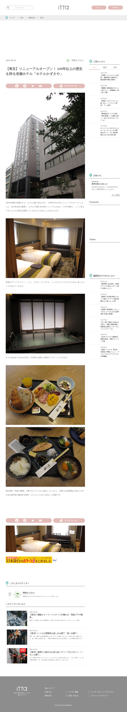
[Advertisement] (63, 37)
